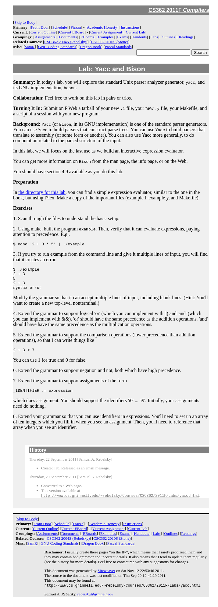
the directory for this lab (42, 192)
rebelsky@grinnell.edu (95, 602)
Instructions (130, 27)
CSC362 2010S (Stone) (109, 42)
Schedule (59, 27)
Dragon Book (90, 46)
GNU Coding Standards (57, 46)
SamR (30, 46)
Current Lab (135, 32)
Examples (105, 37)
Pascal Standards (118, 46)
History (38, 457)
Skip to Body (24, 22)
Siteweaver (106, 578)
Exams (122, 37)
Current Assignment (106, 32)
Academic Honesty (102, 27)
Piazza (75, 27)
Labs (154, 37)
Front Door (40, 27)
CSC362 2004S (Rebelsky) (65, 42)
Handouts (139, 37)
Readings (186, 37)
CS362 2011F (178, 10)
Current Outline (42, 32)
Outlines (168, 37)
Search (200, 52)
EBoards (87, 37)
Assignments (45, 37)
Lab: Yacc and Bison (112, 69)
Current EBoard (71, 32)
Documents (68, 37)
